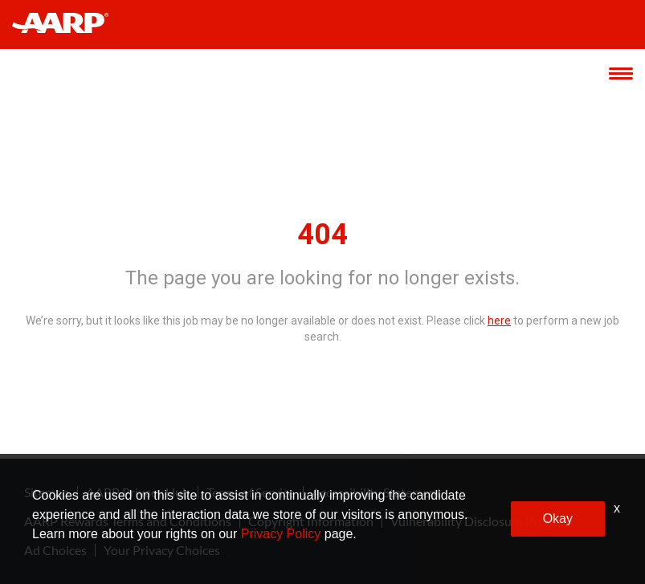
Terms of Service (250, 492)
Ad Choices (55, 550)
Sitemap (46, 492)
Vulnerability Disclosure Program (482, 521)
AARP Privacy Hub (138, 492)
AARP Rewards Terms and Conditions (127, 521)
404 (322, 234)
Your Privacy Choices (162, 550)
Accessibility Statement (376, 492)
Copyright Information (311, 521)
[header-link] (68, 24)
